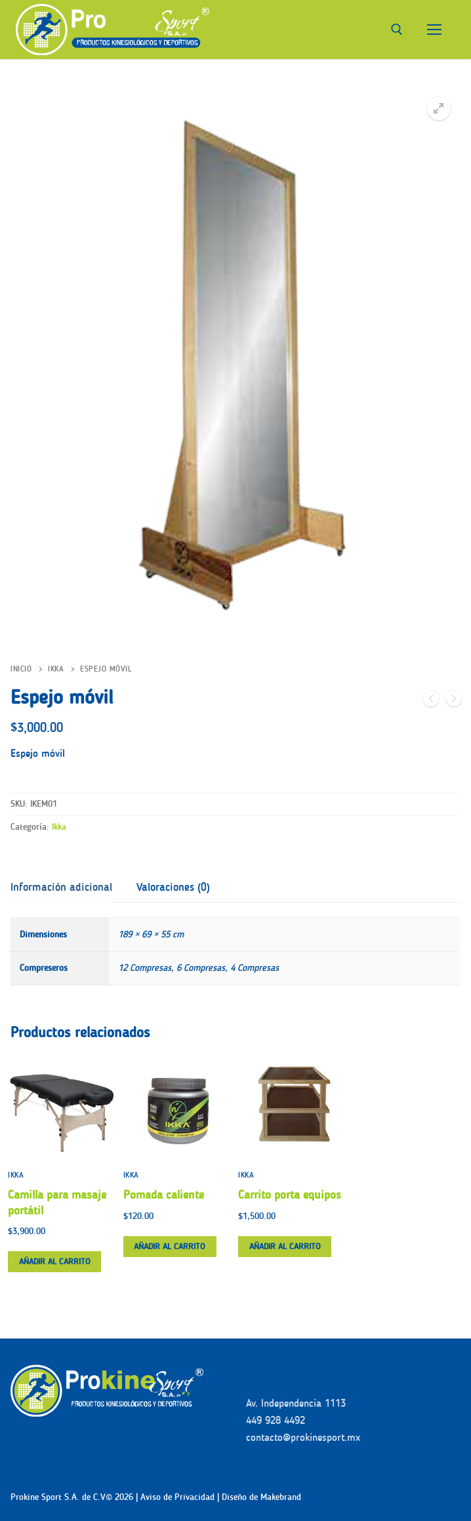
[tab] (61, 888)
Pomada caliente (163, 1195)
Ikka (56, 669)
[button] (439, 108)
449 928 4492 (275, 1420)
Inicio (20, 669)
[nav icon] (434, 29)
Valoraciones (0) (173, 886)
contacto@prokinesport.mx (303, 1437)
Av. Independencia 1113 (296, 1403)
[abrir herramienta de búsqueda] (397, 29)
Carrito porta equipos (289, 1195)
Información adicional (61, 886)
